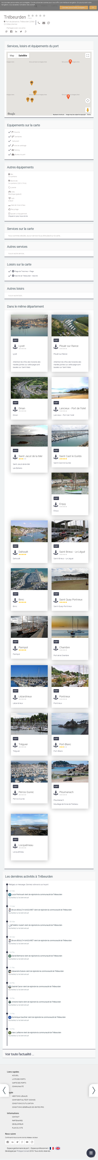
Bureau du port (18, 154)
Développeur (17, 1124)
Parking (16, 150)
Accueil (15, 1075)
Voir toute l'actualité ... (19, 1054)
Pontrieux (64, 696)
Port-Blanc (65, 744)
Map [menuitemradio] (12, 55)
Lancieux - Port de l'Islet (72, 408)
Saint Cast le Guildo (70, 456)
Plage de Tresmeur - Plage (23, 271)
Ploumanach (66, 792)
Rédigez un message (17, 884)
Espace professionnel (39, 1148)
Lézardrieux (25, 696)
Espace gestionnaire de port (18, 1148)
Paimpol (23, 647)
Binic (21, 599)
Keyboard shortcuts (58, 114)
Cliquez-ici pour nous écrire (18, 216)
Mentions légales (20, 1096)
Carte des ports (19, 1083)
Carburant (15, 141)
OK (93, 8)
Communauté (17, 1086)
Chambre (64, 647)
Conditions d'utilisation (23, 1103)
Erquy (62, 504)
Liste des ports (19, 1079)
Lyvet (22, 346)
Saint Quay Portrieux (70, 599)
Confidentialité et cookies (23, 1100)
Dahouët (23, 551)
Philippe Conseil (23, 1151)
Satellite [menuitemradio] (23, 55)
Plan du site (17, 1128)
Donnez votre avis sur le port (37, 884)
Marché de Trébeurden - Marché (25, 276)
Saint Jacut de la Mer (30, 456)
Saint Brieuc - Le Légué (72, 551)
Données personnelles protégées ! (73, 8)
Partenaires (17, 1120)
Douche (16, 132)
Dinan (22, 408)
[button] (34, 92)
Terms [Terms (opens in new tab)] (89, 114)
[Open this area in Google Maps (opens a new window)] (11, 114)
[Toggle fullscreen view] (87, 55)
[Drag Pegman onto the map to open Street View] (87, 109)
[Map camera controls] (87, 100)
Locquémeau (26, 845)
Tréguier (23, 744)
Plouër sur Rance (68, 346)
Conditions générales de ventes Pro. (28, 1107)
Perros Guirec (26, 792)
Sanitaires (17, 136)
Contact (15, 1117)
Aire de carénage (19, 145)
